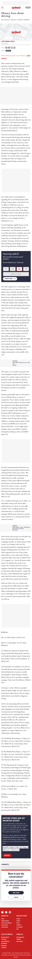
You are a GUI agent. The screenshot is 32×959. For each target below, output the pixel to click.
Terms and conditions (6, 923)
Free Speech (19, 927)
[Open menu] (2, 7)
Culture (18, 920)
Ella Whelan (4, 943)
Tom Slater (4, 939)
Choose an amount (16, 274)
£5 (6, 269)
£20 (19, 269)
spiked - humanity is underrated (16, 7)
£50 (26, 269)
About (2, 918)
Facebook (2, 912)
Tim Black (3, 947)
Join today (16, 893)
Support (7, 855)
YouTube (10, 912)
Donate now (8, 278)
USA (17, 929)
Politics (8, 50)
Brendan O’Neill (5, 937)
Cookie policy (4, 927)
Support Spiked (5, 920)
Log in (28, 7)
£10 (13, 269)
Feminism (18, 925)
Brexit (17, 923)
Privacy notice (4, 925)
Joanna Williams (5, 941)
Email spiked (19, 941)
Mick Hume (4, 945)
